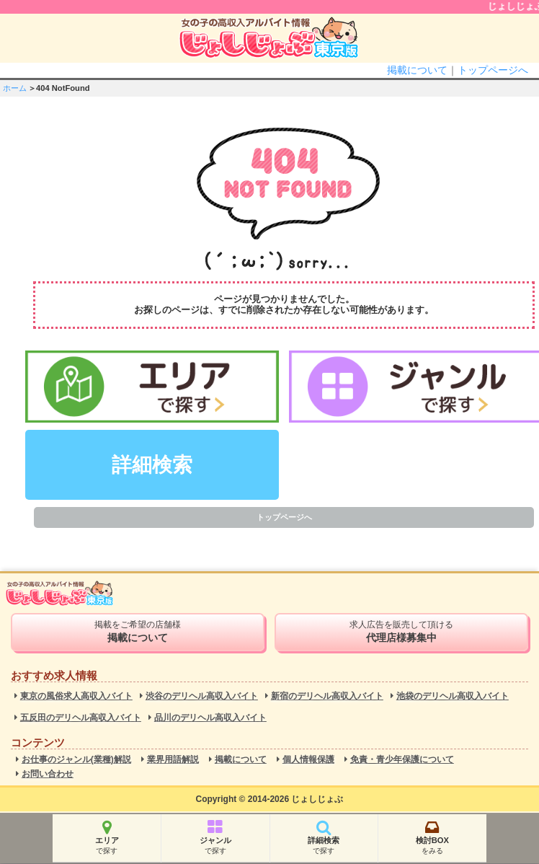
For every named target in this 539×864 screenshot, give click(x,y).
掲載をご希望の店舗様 (137, 632)
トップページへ (493, 70)
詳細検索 (152, 465)
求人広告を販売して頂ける (401, 632)
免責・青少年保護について (402, 759)
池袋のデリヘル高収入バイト (452, 696)
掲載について (417, 70)
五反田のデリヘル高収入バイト (80, 718)
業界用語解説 (173, 759)
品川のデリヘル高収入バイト (210, 718)
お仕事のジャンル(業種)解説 (76, 759)
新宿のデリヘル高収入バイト (327, 696)
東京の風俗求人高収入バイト (76, 696)
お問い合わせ (48, 774)
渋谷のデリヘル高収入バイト (202, 696)
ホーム (15, 88)
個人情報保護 (308, 759)
